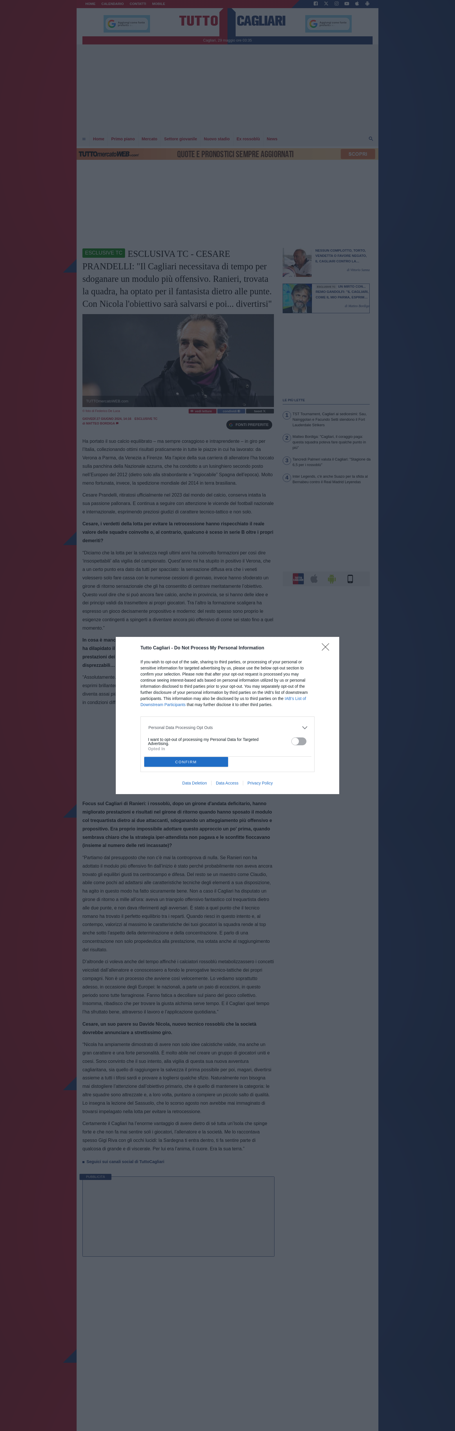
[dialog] (227, 715)
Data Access (227, 783)
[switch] (298, 741)
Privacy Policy (260, 783)
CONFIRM (186, 762)
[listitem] (228, 728)
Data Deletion (194, 783)
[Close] (327, 648)
